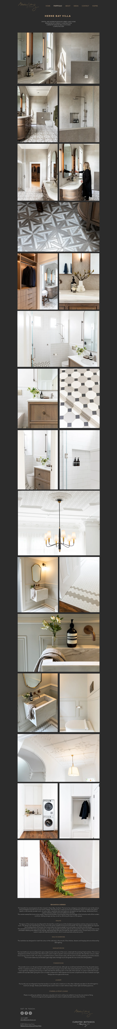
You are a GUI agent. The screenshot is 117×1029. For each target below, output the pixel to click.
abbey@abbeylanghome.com (28, 1020)
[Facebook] (26, 1013)
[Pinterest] (22, 1013)
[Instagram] (30, 1013)
